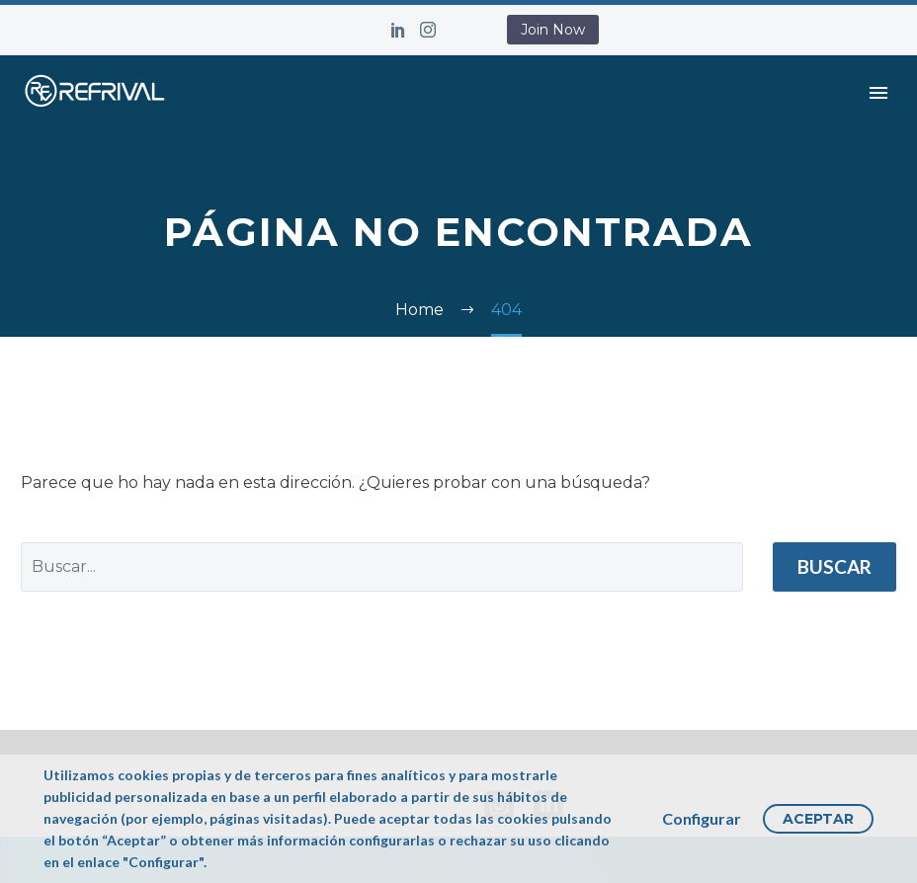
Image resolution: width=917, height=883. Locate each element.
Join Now (553, 30)
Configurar (701, 818)
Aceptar (818, 819)
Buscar (834, 566)
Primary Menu (878, 93)
